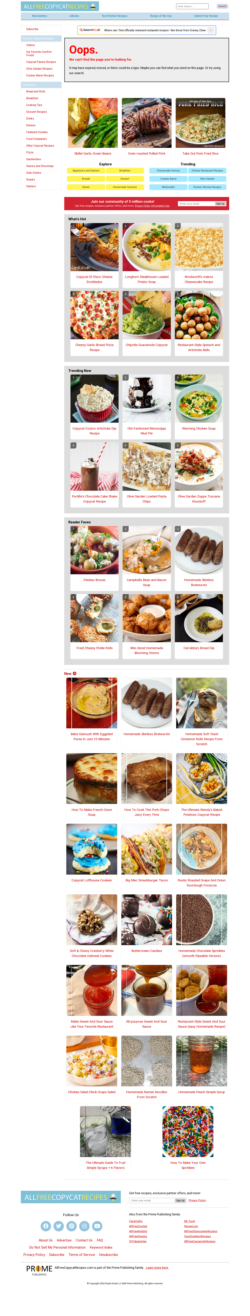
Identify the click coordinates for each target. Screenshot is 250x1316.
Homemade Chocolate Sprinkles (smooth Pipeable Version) (201, 953)
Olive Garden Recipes (39, 68)
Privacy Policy (143, 205)
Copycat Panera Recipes (41, 62)
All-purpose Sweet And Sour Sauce (146, 1024)
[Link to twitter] (58, 1226)
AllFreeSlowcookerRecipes (200, 1231)
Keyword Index (101, 1247)
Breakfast (32, 98)
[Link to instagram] (84, 1226)
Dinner (86, 187)
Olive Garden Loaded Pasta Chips (146, 498)
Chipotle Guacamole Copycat (147, 345)
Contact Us (84, 1240)
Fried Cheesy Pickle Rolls (94, 648)
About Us (46, 1240)
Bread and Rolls (35, 91)
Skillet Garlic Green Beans (92, 153)
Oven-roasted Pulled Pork (146, 153)
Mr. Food (189, 1221)
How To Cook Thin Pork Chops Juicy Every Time (146, 812)
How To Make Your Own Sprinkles (188, 1165)
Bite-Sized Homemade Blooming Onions (146, 650)
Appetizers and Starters (86, 170)
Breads (86, 178)
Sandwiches (33, 159)
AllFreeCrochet (138, 1226)
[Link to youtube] (97, 1226)
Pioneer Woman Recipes (207, 187)
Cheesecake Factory (168, 170)
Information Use (160, 205)
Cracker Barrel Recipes (40, 75)
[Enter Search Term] (192, 6)
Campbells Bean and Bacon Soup (146, 582)
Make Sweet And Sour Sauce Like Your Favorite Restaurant (91, 1024)
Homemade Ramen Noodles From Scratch (146, 1094)
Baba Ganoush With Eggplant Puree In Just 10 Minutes (92, 736)
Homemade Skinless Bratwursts (199, 582)
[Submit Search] (222, 6)
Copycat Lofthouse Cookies (92, 880)
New (70, 674)
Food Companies (36, 139)
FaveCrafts (136, 1221)
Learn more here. (157, 1267)
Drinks (30, 118)
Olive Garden (207, 178)
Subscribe (32, 29)
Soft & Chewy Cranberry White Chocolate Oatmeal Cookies (92, 953)
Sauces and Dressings (40, 166)
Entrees (31, 125)
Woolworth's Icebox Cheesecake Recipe (199, 279)
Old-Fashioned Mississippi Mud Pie (146, 430)
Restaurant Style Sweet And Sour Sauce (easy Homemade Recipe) (202, 1024)
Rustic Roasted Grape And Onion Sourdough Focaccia (202, 882)
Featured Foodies (37, 132)
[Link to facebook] (46, 1226)
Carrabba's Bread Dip (199, 648)
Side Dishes (33, 172)
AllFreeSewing (138, 1236)
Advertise (64, 1240)
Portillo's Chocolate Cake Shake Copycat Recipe (94, 498)
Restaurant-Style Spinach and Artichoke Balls (199, 347)
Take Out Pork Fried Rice (200, 153)
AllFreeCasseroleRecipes (199, 1241)
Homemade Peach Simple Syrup (201, 1092)
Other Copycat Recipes (40, 145)
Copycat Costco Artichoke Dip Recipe (94, 430)
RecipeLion (191, 1226)
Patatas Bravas (95, 580)
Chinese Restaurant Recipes (207, 170)
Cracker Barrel (168, 178)
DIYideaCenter (138, 1241)
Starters (31, 186)
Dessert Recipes (36, 111)
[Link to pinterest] (71, 1226)
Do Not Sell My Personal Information (57, 1247)
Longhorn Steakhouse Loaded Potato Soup (147, 279)
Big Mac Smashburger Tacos (147, 880)
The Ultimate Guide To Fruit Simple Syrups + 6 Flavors (105, 1165)
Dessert (125, 178)
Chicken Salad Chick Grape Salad (91, 1092)
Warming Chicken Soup (199, 428)
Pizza (29, 152)
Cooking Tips (34, 105)
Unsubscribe (108, 1255)
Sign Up (220, 203)
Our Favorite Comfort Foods (39, 53)
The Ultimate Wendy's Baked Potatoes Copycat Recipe (201, 812)
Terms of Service (82, 1255)
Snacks (30, 179)
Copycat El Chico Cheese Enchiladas (94, 279)
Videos (30, 45)
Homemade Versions (125, 187)
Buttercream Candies (146, 951)
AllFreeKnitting (138, 1231)
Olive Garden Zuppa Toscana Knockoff (199, 498)
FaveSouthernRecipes (197, 1236)
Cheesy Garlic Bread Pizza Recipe (94, 347)
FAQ (100, 1240)
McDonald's (168, 187)
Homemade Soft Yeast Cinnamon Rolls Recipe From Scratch (202, 739)
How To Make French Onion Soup (92, 812)
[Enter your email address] (152, 1200)
